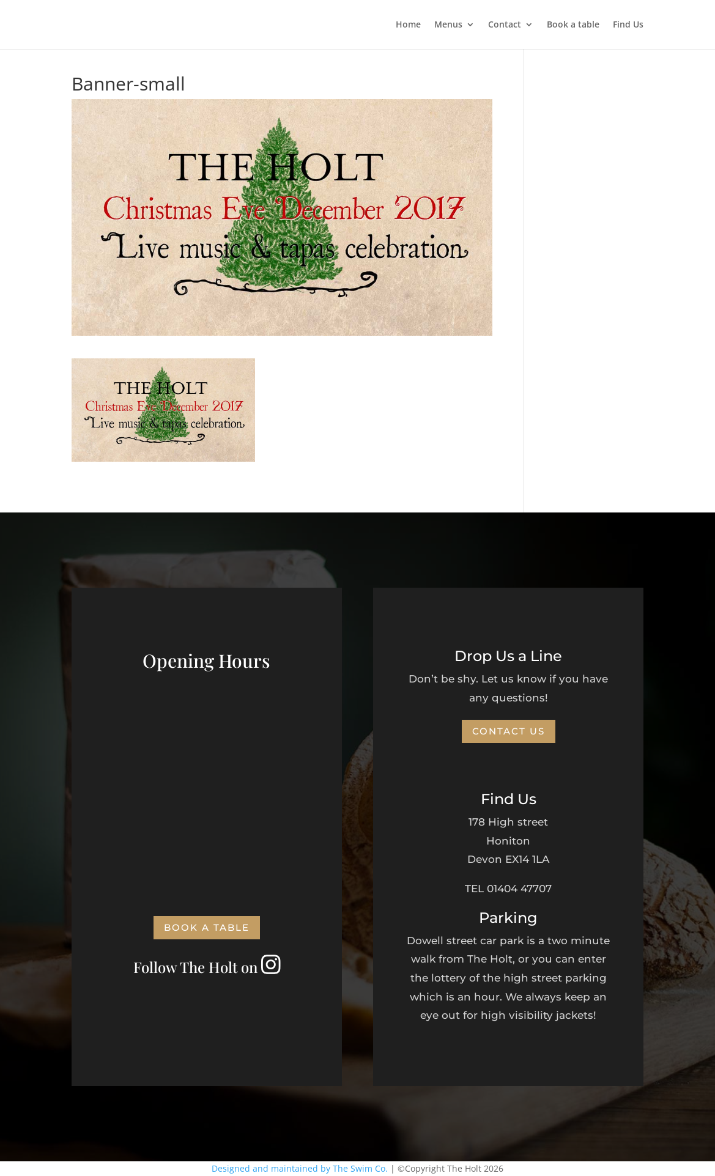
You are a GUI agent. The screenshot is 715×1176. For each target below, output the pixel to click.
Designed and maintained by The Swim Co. (300, 1168)
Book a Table (207, 927)
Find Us (628, 25)
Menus (448, 25)
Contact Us (508, 731)
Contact (504, 25)
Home (408, 25)
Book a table (573, 25)
